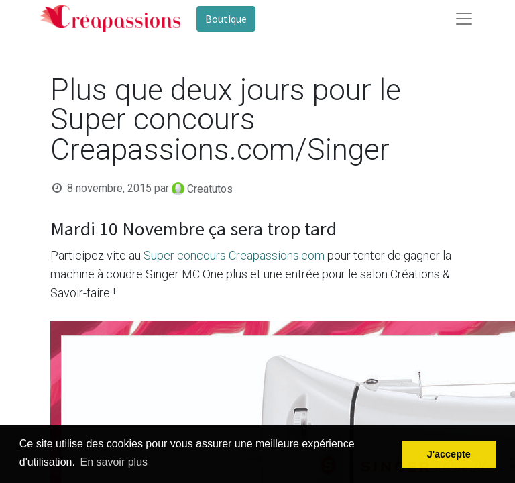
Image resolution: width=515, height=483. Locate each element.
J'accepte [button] (449, 454)
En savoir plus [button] (114, 462)
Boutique (226, 18)
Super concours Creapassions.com (234, 255)
